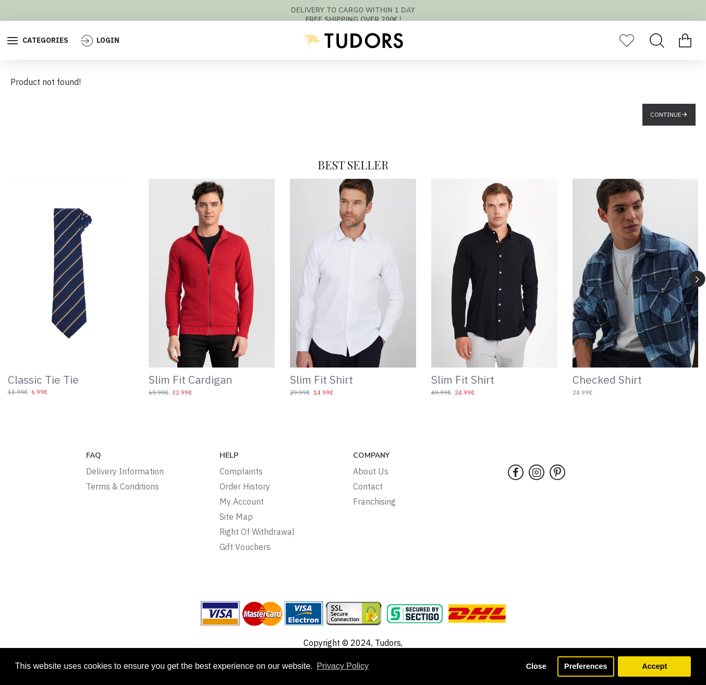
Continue (665, 114)
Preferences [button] (585, 666)
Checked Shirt (607, 380)
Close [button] (536, 666)
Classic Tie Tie (43, 380)
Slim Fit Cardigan (190, 380)
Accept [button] (654, 666)
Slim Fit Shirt (321, 380)
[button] (697, 279)
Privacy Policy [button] (343, 666)
